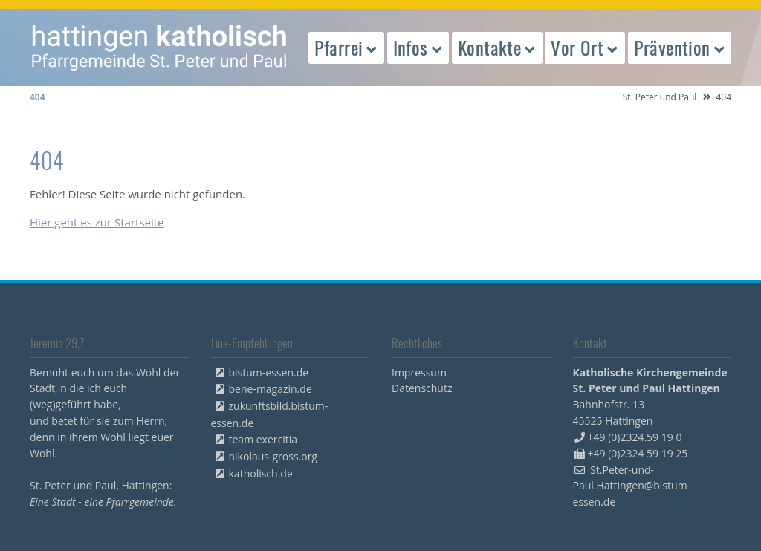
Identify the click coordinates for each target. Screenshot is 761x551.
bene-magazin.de (270, 389)
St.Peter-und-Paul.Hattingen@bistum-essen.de (632, 486)
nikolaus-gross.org (273, 456)
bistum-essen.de (269, 372)
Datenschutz (422, 388)
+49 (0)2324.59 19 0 (635, 437)
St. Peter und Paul (660, 97)
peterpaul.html (160, 47)
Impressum (419, 372)
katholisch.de (261, 473)
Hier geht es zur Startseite (97, 222)
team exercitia (263, 439)
